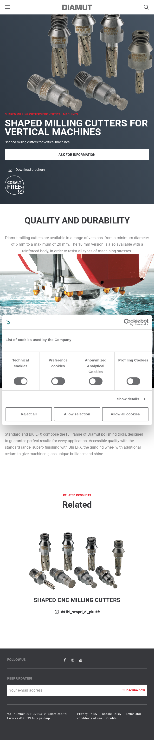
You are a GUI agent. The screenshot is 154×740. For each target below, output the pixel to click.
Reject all (29, 414)
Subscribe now (133, 690)
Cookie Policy (112, 714)
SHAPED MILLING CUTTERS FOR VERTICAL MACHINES (41, 114)
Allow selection (77, 414)
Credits (111, 718)
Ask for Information (77, 155)
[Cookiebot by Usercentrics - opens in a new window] (127, 322)
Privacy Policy (87, 714)
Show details (128, 399)
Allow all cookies (125, 414)
